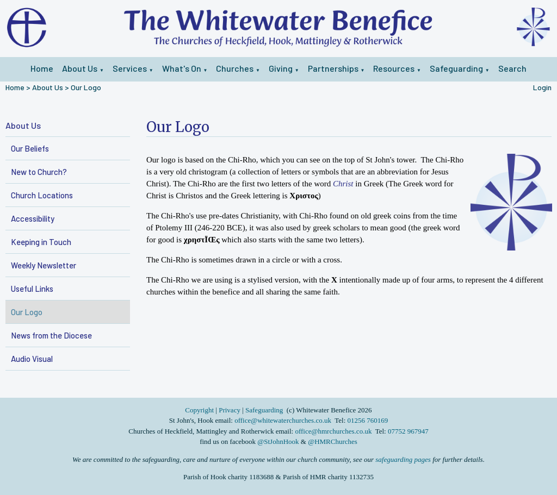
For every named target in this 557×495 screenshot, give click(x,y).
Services (130, 68)
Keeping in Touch (41, 242)
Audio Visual (32, 359)
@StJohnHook (278, 441)
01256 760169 (368, 420)
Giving (281, 68)
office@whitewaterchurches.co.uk (282, 420)
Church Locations (42, 195)
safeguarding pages (403, 459)
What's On (181, 68)
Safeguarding (456, 68)
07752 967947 (408, 431)
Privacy (229, 410)
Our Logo (86, 87)
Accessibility (32, 218)
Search (512, 68)
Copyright (200, 410)
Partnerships (333, 68)
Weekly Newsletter (43, 265)
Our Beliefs (30, 148)
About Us (79, 68)
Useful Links (32, 288)
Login (542, 87)
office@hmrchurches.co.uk (333, 431)
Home (41, 68)
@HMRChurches (332, 441)
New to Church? (39, 172)
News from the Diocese (51, 335)
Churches (234, 68)
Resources (393, 68)
